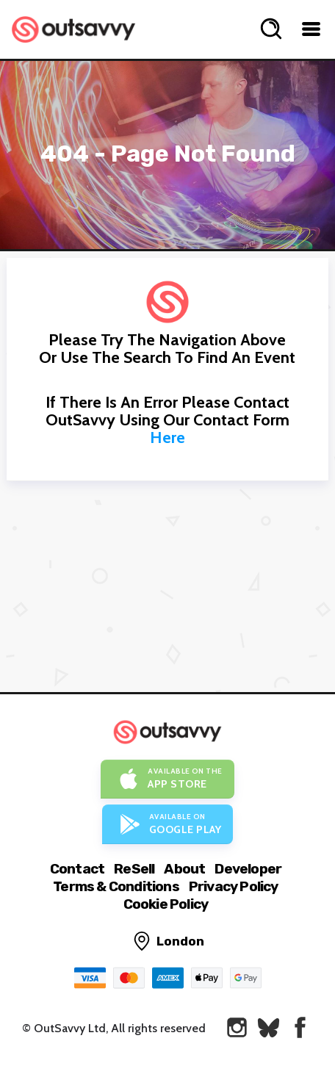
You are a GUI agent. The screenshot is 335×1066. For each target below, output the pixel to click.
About (184, 868)
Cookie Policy (166, 904)
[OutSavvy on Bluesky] (268, 1027)
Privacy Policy (233, 886)
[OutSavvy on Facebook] (300, 1027)
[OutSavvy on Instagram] (237, 1027)
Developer (248, 868)
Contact (77, 868)
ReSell (134, 868)
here (167, 437)
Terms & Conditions (116, 886)
